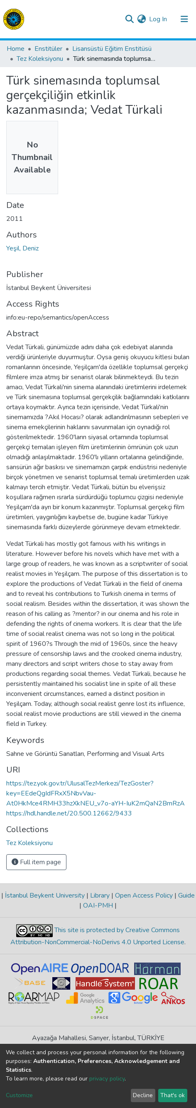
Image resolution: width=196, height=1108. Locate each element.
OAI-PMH (98, 905)
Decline (143, 1095)
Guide (185, 895)
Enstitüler (48, 48)
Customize (19, 1095)
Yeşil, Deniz (22, 248)
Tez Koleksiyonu (40, 58)
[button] (141, 19)
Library (99, 895)
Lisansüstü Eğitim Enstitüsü (112, 48)
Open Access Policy (143, 895)
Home (15, 48)
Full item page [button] (36, 862)
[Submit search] (129, 19)
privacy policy (107, 1079)
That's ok (172, 1095)
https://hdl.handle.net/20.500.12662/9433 (69, 813)
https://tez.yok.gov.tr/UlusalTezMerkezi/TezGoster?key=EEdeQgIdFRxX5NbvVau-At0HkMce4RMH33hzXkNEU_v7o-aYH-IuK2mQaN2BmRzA (95, 793)
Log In (158, 19)
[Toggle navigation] (184, 19)
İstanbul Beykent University (44, 895)
